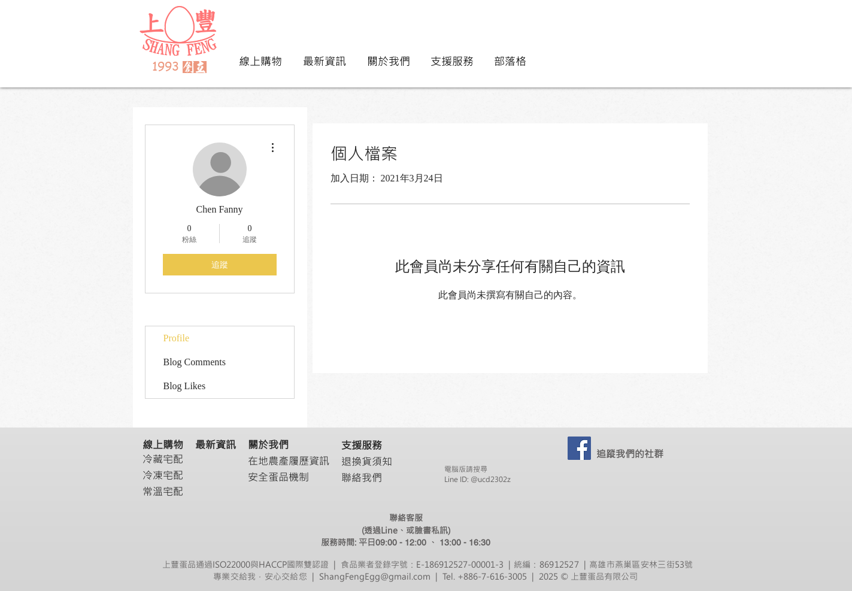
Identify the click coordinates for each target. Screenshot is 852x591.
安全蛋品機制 (278, 476)
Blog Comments (194, 362)
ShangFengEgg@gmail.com (374, 576)
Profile (176, 338)
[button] (388, 61)
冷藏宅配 (162, 458)
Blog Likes (184, 386)
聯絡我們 (361, 477)
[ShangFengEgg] (579, 448)
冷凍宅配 (162, 474)
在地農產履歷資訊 (288, 460)
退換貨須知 (366, 461)
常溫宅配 (162, 491)
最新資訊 (215, 444)
